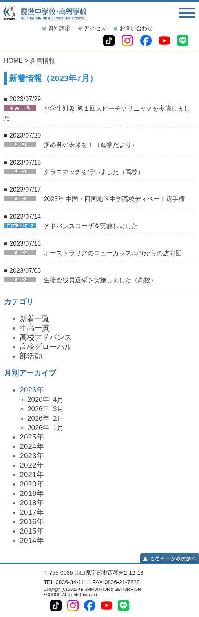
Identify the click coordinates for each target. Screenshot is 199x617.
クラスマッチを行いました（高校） (94, 172)
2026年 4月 (45, 399)
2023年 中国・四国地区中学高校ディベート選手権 (114, 199)
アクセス (95, 28)
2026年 (107, 409)
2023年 (32, 456)
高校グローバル (46, 347)
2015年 (32, 531)
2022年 (32, 465)
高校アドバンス (46, 337)
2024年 (32, 446)
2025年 (32, 437)
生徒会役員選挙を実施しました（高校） (100, 280)
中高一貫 (34, 328)
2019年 (32, 493)
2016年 (32, 521)
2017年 (32, 512)
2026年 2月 (45, 418)
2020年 (32, 484)
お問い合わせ (136, 28)
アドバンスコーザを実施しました (91, 226)
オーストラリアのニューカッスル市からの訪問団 (113, 253)
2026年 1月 (45, 428)
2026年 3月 (45, 409)
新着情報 (42, 60)
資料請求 (59, 28)
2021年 (32, 474)
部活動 (31, 356)
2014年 (32, 540)
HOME (13, 60)
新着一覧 (34, 318)
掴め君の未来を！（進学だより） (91, 145)
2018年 (32, 503)
